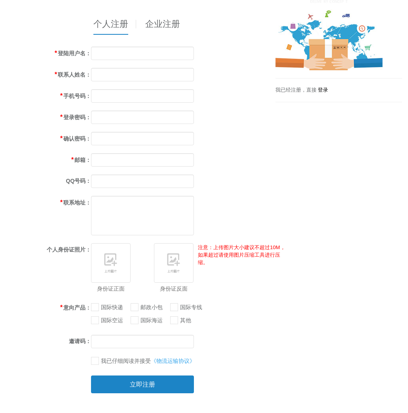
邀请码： (80, 341)
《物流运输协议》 (173, 361)
